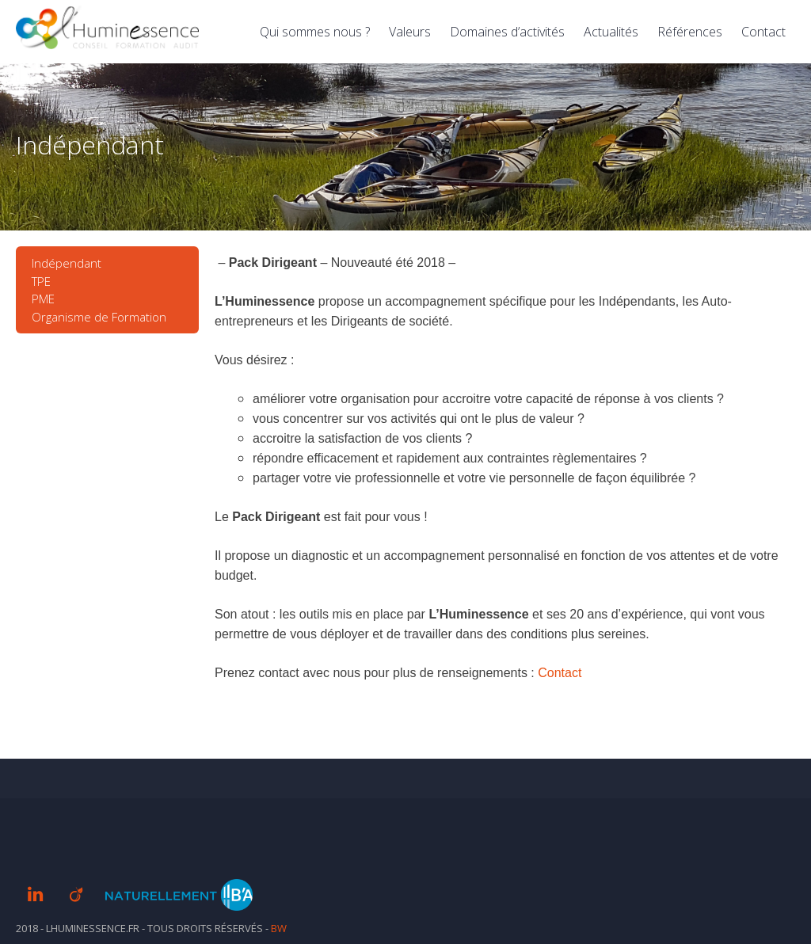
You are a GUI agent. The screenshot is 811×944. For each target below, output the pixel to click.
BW (279, 928)
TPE (41, 281)
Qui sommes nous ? (315, 31)
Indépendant (66, 263)
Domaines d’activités (507, 31)
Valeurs (410, 31)
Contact (763, 31)
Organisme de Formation (99, 317)
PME (43, 298)
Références (689, 31)
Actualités (611, 31)
